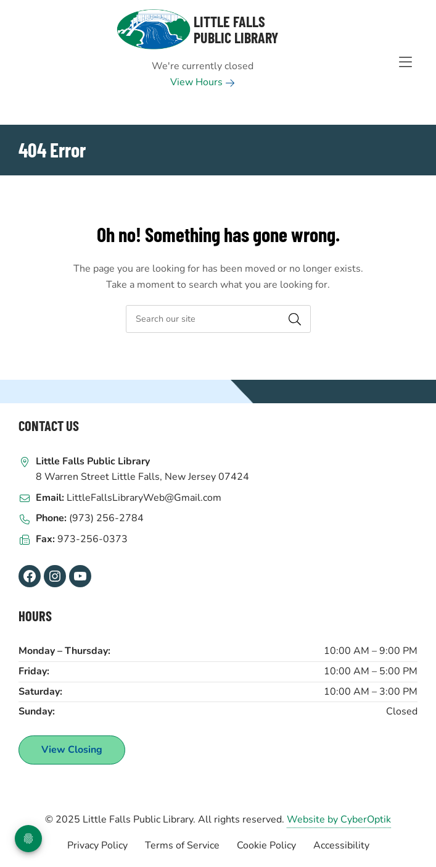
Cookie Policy (266, 845)
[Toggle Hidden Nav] (405, 62)
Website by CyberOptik (339, 819)
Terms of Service (182, 845)
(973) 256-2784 (106, 518)
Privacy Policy (97, 845)
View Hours (202, 82)
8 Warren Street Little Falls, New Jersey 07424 (142, 477)
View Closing (71, 749)
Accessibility (341, 845)
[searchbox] (218, 319)
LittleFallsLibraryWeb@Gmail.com (144, 498)
